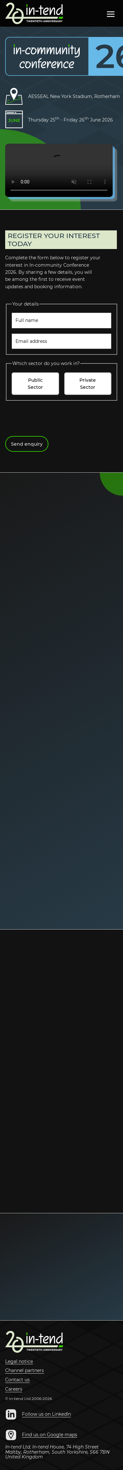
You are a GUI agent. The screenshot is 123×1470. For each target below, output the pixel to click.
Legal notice (19, 1361)
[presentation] (54, 418)
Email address (31, 341)
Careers (13, 1389)
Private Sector (87, 383)
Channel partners (24, 1370)
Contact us (17, 1380)
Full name (26, 320)
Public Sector (35, 383)
